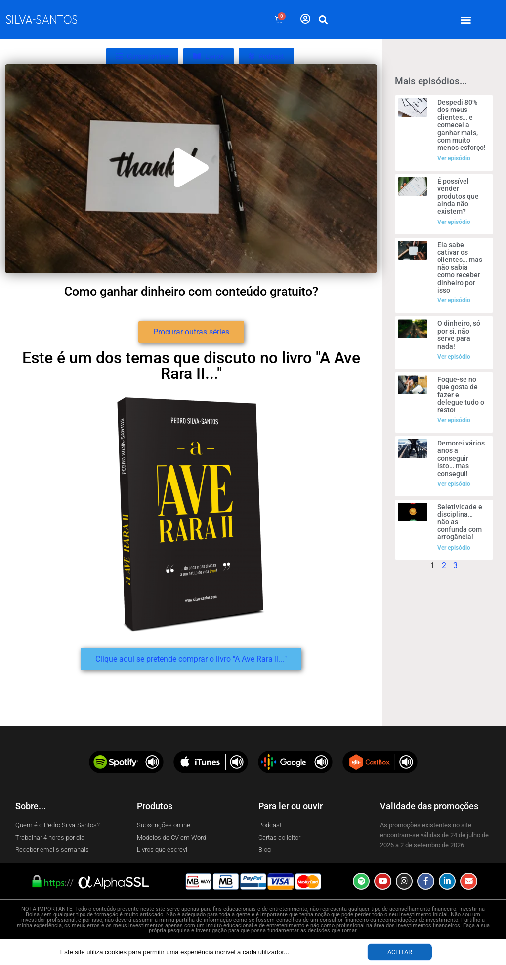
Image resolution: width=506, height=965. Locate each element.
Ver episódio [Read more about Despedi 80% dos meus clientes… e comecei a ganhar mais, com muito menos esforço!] (453, 158)
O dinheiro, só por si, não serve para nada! (458, 334)
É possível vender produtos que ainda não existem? (458, 196)
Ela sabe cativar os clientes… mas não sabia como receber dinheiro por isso (459, 267)
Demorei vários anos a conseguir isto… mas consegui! (461, 458)
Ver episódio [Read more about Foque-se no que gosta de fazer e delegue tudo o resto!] (453, 420)
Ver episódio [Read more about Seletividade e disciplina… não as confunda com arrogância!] (453, 547)
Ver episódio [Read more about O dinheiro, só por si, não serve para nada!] (453, 356)
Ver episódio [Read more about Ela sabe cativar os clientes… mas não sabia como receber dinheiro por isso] (453, 300)
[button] (466, 19)
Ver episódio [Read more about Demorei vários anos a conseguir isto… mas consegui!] (453, 484)
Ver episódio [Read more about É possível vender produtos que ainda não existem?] (453, 222)
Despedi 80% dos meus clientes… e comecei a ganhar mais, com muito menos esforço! (461, 124)
